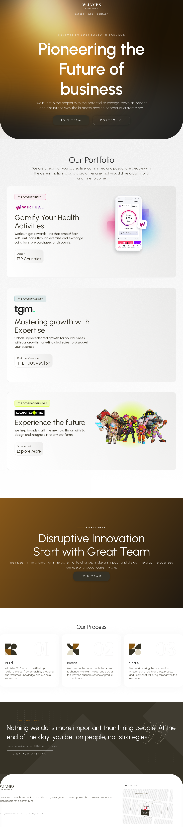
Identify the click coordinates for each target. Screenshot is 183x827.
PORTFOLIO (111, 120)
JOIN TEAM (71, 120)
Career (79, 14)
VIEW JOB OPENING (30, 753)
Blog (90, 14)
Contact (102, 14)
